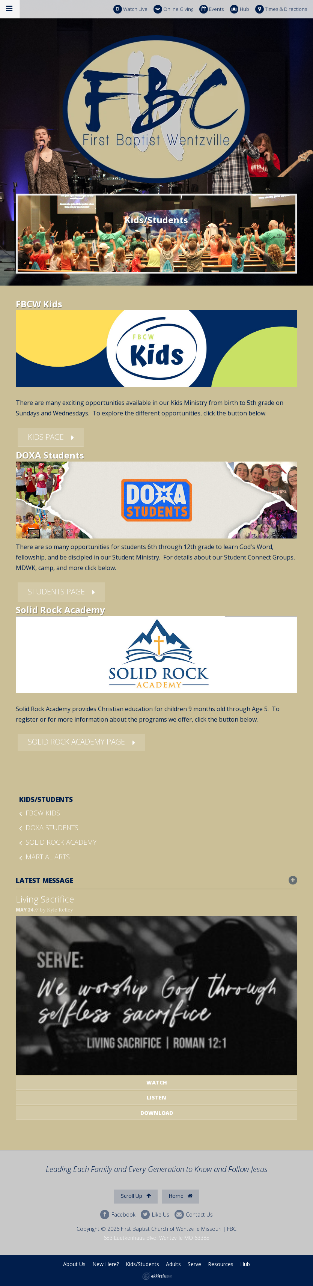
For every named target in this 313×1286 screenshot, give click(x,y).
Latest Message (157, 880)
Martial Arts (48, 856)
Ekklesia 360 (157, 1276)
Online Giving (173, 9)
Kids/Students (46, 799)
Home (181, 1195)
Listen (156, 1097)
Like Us (155, 1214)
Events (211, 9)
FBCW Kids (43, 812)
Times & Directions (281, 9)
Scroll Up (136, 1195)
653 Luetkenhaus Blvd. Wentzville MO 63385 (156, 1237)
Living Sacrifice (45, 899)
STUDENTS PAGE (56, 592)
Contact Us (194, 1214)
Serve (194, 1264)
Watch (156, 1082)
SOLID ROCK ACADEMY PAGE (76, 742)
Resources (220, 1264)
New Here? (105, 1264)
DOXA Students (52, 827)
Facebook (117, 1214)
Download (156, 1112)
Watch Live (130, 9)
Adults (173, 1264)
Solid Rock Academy (61, 842)
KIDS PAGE (46, 437)
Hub (239, 9)
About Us (74, 1264)
